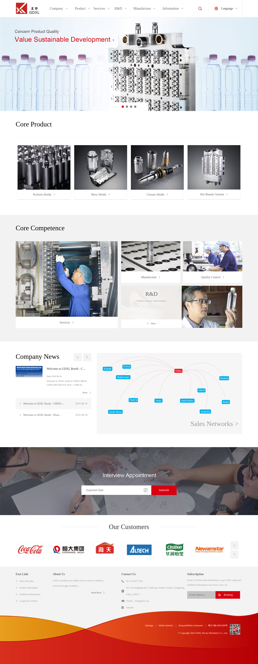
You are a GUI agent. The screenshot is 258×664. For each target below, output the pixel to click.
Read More (96, 592)
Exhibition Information (29, 594)
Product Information (28, 587)
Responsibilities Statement (191, 625)
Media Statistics (166, 625)
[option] (129, 64)
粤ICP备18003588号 (218, 625)
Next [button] (87, 357)
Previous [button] (78, 357)
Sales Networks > (215, 424)
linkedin (130, 607)
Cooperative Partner (28, 601)
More (85, 392)
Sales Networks (26, 581)
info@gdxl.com (142, 601)
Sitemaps (149, 625)
